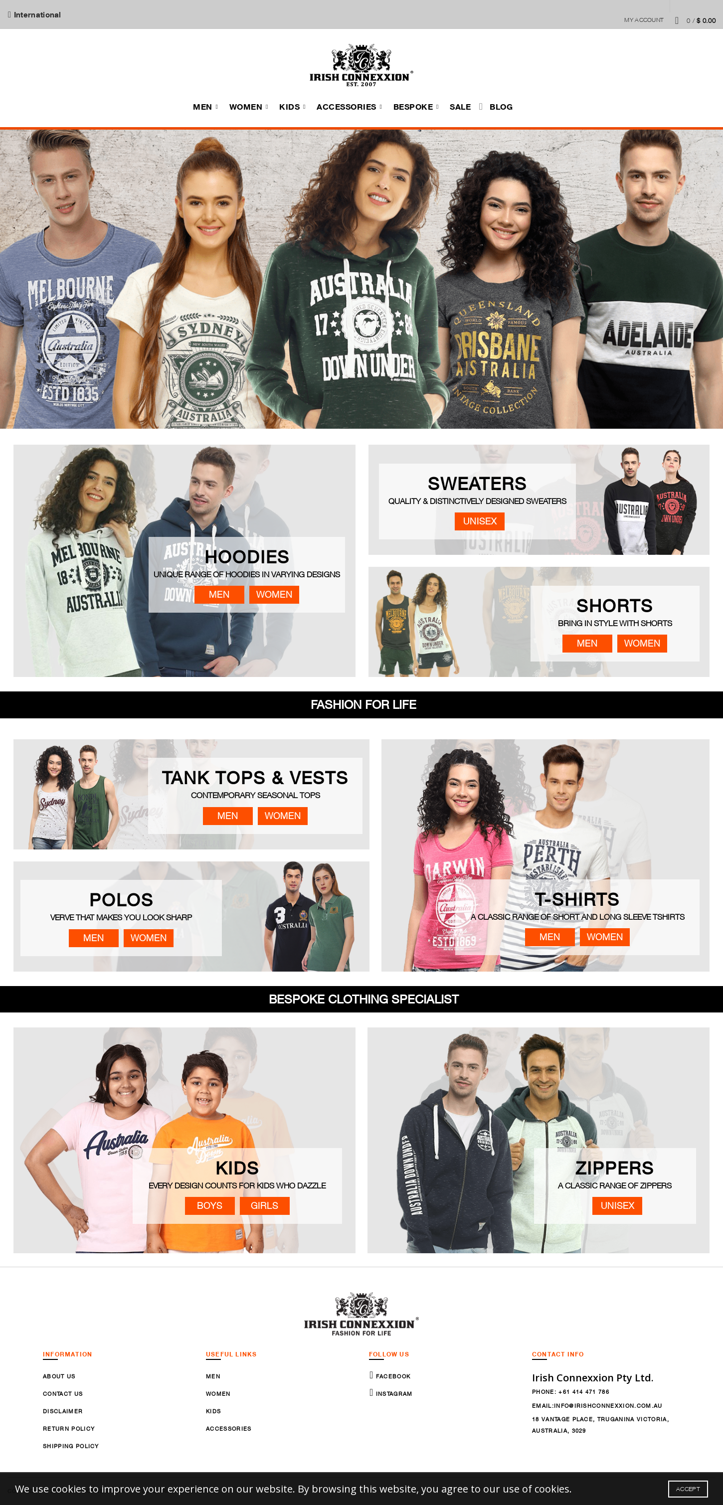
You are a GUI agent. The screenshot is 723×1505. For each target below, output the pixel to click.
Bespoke (413, 107)
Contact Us (63, 1393)
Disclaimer (63, 1411)
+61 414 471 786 (583, 1391)
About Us (59, 1376)
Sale (460, 107)
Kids (289, 107)
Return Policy (69, 1428)
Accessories (346, 107)
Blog (501, 107)
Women (246, 107)
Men (202, 107)
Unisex (480, 521)
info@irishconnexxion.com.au (608, 1405)
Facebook (391, 1376)
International (36, 14)
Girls (264, 1205)
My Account (644, 19)
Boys (209, 1205)
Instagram (392, 1393)
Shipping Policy (71, 1446)
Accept (688, 1489)
